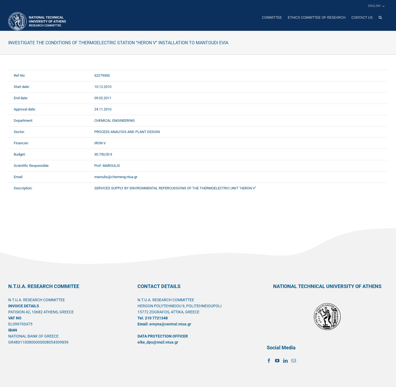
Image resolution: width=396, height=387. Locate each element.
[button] (380, 17)
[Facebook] (269, 360)
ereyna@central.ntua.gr (170, 324)
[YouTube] (277, 360)
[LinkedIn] (285, 360)
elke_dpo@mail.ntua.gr (158, 342)
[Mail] (294, 360)
